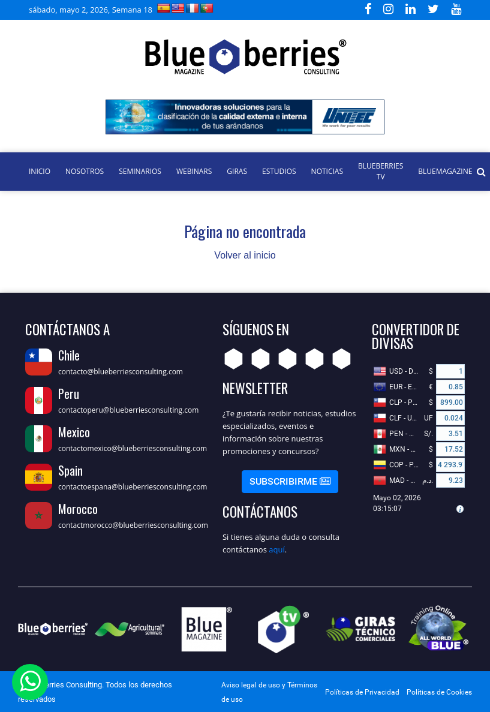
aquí (276, 549)
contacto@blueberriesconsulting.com (120, 371)
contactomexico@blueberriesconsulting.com (132, 448)
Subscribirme (289, 481)
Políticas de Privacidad (362, 692)
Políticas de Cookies (439, 692)
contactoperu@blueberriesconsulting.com (128, 410)
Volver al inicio (244, 255)
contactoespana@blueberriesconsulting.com (132, 487)
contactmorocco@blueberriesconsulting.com (133, 525)
